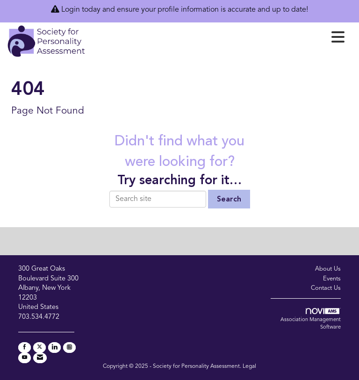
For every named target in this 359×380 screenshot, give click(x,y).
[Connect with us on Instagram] (69, 347)
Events (332, 279)
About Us (328, 269)
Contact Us (326, 288)
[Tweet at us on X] (39, 347)
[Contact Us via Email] (40, 357)
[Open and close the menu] (217, 39)
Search (229, 199)
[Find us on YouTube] (24, 357)
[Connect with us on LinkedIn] (54, 347)
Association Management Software (310, 319)
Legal (249, 366)
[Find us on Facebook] (24, 347)
